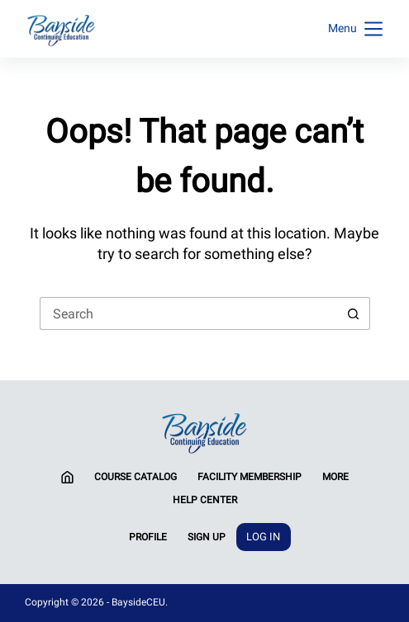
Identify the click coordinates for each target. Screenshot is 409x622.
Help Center (205, 500)
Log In (263, 536)
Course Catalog (135, 477)
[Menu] (355, 29)
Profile (148, 537)
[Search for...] (188, 313)
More (335, 477)
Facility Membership (249, 477)
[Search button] (353, 313)
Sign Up (207, 537)
